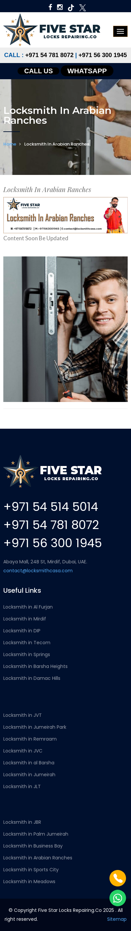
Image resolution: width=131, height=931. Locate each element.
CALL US (38, 71)
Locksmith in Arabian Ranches (37, 857)
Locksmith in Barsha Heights (35, 666)
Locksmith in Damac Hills (31, 678)
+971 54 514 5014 (50, 506)
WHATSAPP (87, 71)
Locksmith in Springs (26, 654)
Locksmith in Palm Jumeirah (35, 834)
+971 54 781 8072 (49, 55)
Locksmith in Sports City (31, 869)
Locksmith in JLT (22, 786)
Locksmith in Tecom (26, 642)
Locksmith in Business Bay (33, 846)
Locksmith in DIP (21, 630)
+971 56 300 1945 (103, 55)
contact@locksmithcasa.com (38, 570)
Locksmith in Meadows (29, 881)
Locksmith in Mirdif (24, 618)
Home (9, 144)
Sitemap (117, 919)
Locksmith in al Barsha (28, 762)
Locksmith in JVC (22, 751)
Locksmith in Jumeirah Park (34, 727)
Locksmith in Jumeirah (29, 774)
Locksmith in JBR (22, 822)
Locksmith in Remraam (30, 739)
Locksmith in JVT (22, 715)
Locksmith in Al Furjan (28, 607)
